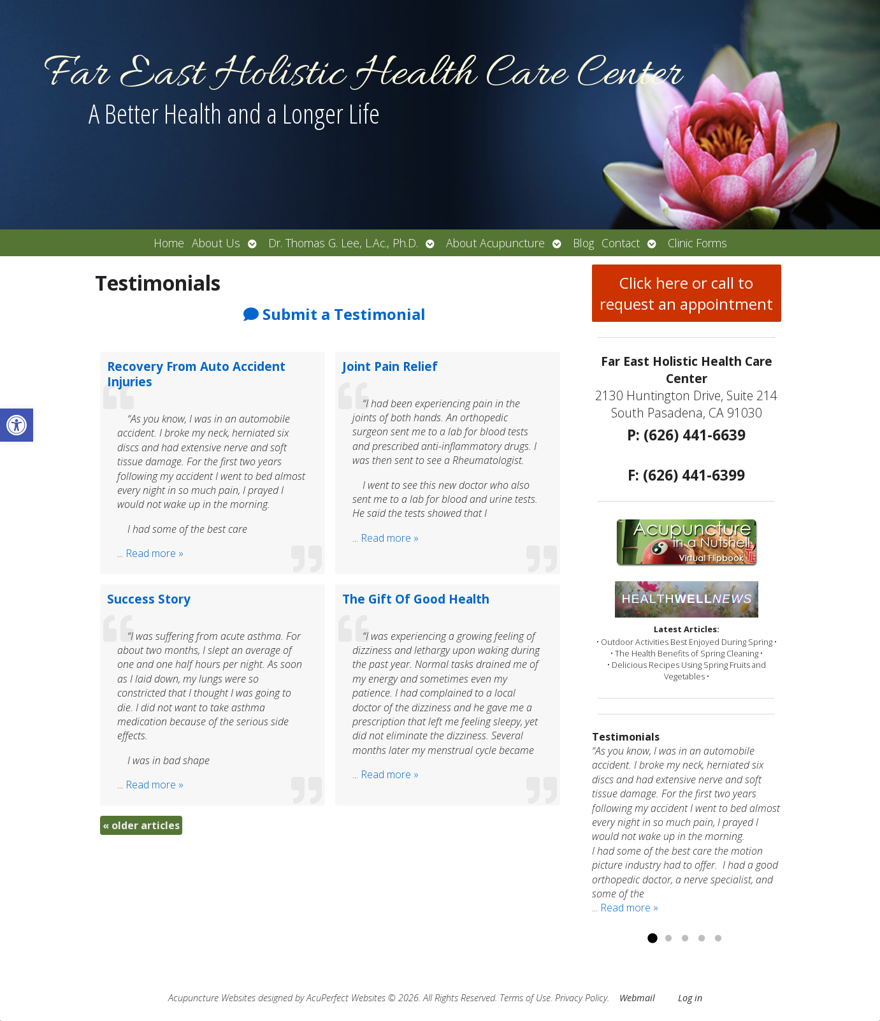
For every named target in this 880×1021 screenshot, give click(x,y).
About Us (216, 242)
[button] (16, 425)
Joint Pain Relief (390, 366)
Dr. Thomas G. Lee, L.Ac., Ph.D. (343, 242)
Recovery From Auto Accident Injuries (196, 373)
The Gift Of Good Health (415, 599)
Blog (583, 242)
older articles (141, 825)
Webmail (637, 998)
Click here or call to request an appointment (686, 293)
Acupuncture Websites (212, 998)
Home (169, 242)
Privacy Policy (581, 998)
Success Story (149, 599)
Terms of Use (525, 998)
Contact (621, 242)
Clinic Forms (697, 242)
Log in (690, 998)
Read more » (155, 553)
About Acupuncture (495, 242)
